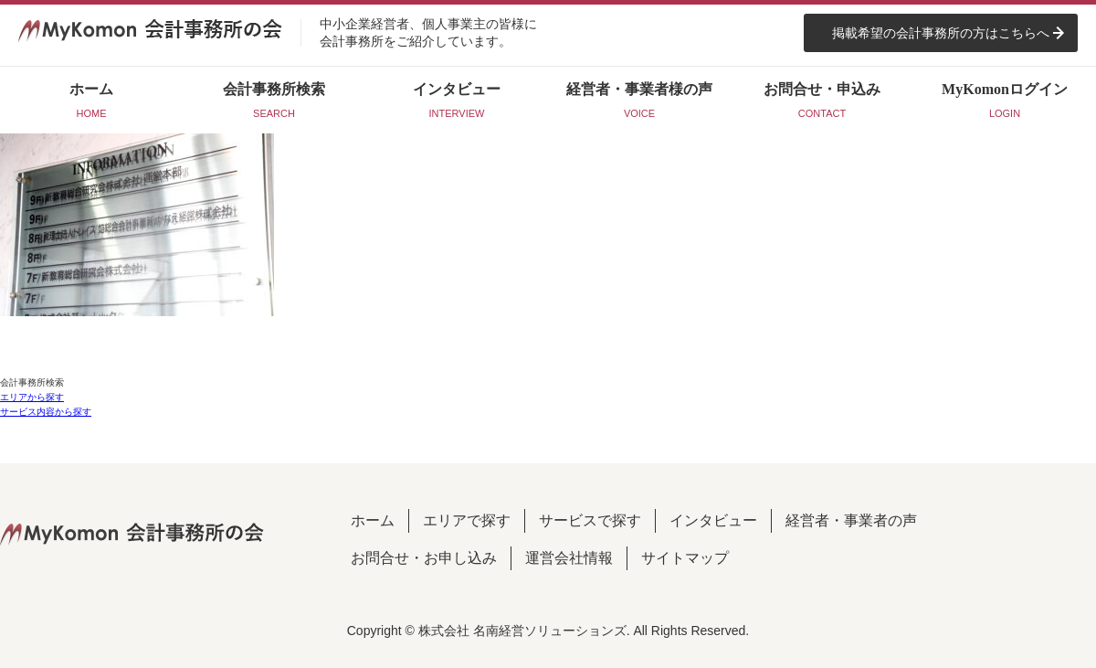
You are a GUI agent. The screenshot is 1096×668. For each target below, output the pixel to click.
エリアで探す (467, 520)
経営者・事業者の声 (851, 520)
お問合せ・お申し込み (424, 558)
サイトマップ (685, 558)
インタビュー (713, 520)
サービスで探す (590, 520)
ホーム (373, 520)
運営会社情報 (569, 558)
